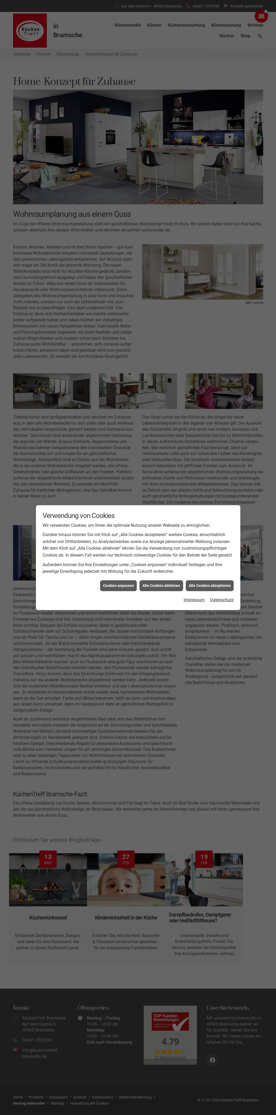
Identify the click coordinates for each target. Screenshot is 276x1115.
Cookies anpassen (118, 578)
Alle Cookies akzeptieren (210, 578)
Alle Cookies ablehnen (161, 578)
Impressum (194, 592)
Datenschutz (222, 592)
